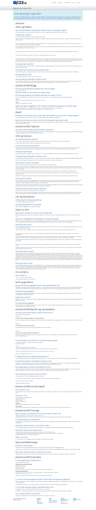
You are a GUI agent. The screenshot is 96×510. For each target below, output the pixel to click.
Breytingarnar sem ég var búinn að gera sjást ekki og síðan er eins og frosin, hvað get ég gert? (47, 115)
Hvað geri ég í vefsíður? (23, 35)
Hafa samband (64, 500)
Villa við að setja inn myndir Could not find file (31, 374)
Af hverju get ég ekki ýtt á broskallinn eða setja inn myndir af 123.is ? (39, 95)
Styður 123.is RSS (21, 437)
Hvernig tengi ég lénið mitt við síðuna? (29, 205)
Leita (50, 499)
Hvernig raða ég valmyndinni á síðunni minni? (31, 79)
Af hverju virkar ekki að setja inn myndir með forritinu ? (34, 313)
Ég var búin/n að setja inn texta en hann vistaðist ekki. (34, 213)
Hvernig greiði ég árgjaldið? (25, 303)
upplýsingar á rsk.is (28, 397)
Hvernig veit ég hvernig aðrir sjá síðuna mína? (31, 156)
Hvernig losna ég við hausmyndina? (27, 146)
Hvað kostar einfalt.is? (23, 297)
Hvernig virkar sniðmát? (24, 178)
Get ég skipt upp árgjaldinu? (25, 291)
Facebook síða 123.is (77, 499)
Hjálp (38, 500)
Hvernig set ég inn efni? (24, 225)
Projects (74, 500)
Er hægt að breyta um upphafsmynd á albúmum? (32, 356)
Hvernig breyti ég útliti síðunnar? (27, 139)
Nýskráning (60, 2)
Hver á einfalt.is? (21, 275)
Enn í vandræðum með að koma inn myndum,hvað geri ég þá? (37, 340)
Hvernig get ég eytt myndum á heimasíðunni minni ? (33, 367)
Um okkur (78, 2)
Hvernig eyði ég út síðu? (24, 74)
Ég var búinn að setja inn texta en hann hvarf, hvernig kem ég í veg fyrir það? (42, 120)
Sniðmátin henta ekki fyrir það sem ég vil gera (31, 189)
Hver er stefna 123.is (23, 390)
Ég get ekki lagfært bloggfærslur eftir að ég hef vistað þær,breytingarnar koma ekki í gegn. (46, 106)
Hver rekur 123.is (21, 396)
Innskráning (54, 2)
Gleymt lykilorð (40, 503)
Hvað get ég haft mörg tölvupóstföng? (29, 200)
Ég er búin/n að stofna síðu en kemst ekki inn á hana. (34, 452)
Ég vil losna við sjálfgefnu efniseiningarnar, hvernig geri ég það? (37, 219)
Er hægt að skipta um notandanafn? (28, 420)
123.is (37, 416)
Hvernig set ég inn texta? (24, 263)
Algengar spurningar (65, 499)
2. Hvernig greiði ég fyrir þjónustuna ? (28, 460)
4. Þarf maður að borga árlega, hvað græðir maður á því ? (35, 487)
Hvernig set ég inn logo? (24, 152)
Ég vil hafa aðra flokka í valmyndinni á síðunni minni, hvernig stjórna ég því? (41, 30)
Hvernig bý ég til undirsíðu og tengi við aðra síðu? (32, 70)
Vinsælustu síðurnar (53, 502)
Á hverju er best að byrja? (24, 445)
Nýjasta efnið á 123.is (53, 500)
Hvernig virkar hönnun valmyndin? (27, 163)
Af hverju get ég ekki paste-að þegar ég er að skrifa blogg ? (35, 89)
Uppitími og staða (64, 503)
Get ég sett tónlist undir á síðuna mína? (29, 430)
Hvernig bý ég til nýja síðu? (25, 64)
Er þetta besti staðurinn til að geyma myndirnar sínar (34, 361)
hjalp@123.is (37, 407)
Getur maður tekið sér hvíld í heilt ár (28, 494)
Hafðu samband (67, 2)
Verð (73, 2)
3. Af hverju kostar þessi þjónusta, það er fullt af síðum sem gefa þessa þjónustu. (43, 479)
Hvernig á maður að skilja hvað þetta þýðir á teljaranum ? (35, 130)
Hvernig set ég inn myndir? (25, 251)
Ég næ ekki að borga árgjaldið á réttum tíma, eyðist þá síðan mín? (38, 285)
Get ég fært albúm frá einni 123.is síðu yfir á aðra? (33, 425)
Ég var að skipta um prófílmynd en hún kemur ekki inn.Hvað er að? (38, 414)
